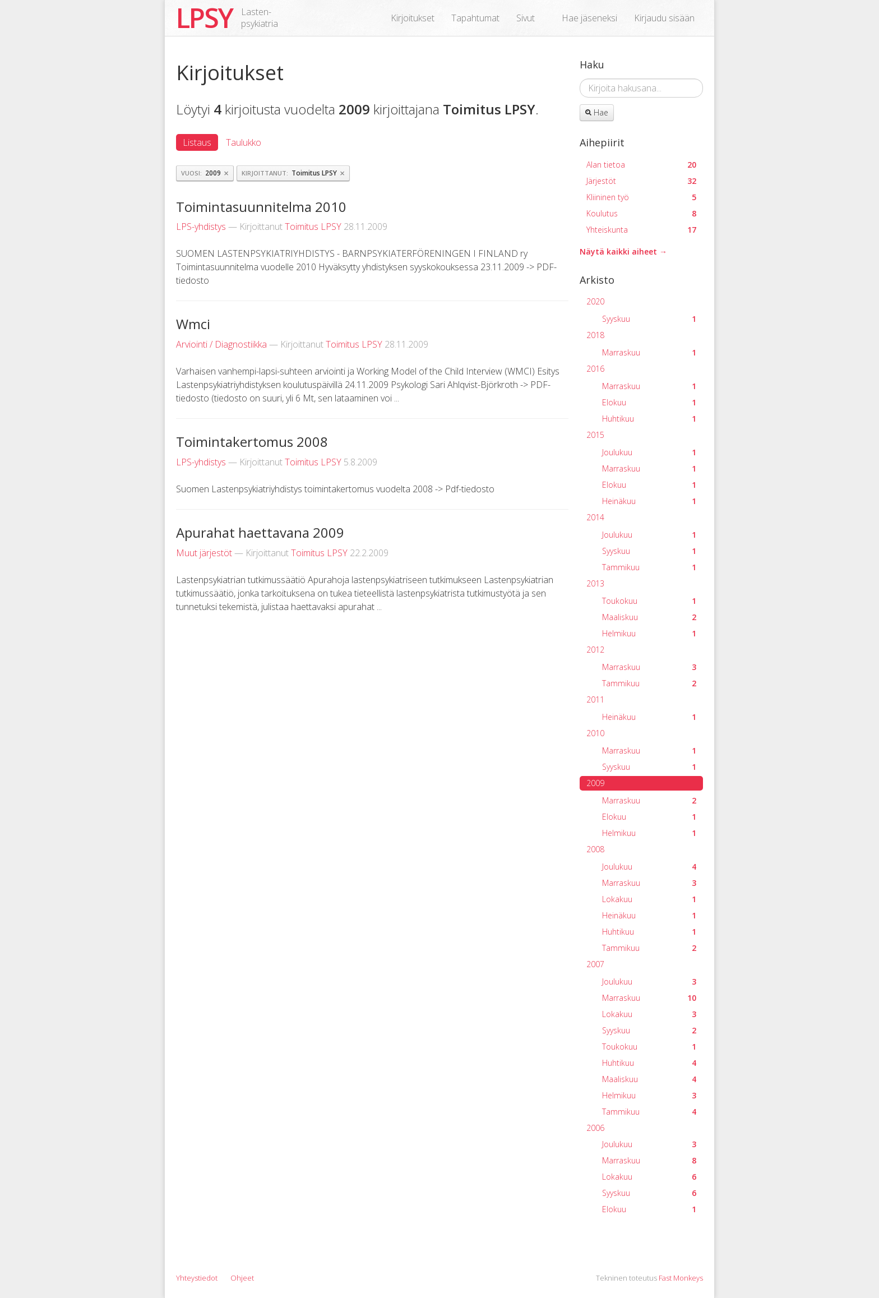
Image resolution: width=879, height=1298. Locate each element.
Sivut (525, 18)
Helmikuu (649, 633)
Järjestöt (641, 180)
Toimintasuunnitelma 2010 (261, 206)
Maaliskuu (649, 617)
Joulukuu (649, 452)
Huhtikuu (649, 418)
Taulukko (243, 142)
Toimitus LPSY (313, 226)
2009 (595, 783)
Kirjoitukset (412, 18)
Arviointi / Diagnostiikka (221, 344)
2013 (595, 583)
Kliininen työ (641, 197)
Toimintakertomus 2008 (252, 441)
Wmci (193, 324)
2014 (595, 517)
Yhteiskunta (641, 229)
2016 (595, 368)
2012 (595, 649)
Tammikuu (649, 567)
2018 (595, 335)
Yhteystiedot (197, 1278)
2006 (595, 1128)
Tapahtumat (475, 18)
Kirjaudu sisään (664, 18)
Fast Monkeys (681, 1278)
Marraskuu (649, 352)
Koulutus (641, 213)
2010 (595, 733)
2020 (595, 301)
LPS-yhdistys (201, 226)
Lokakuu (649, 899)
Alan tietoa (641, 164)
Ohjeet (242, 1278)
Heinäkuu (649, 501)
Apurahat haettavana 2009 (260, 532)
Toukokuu (649, 600)
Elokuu (649, 402)
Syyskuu (649, 318)
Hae (596, 112)
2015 (595, 434)
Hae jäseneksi (589, 18)
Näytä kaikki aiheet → (623, 251)
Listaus (197, 142)
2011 (595, 699)
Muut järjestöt (204, 553)
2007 (595, 964)
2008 (595, 849)
